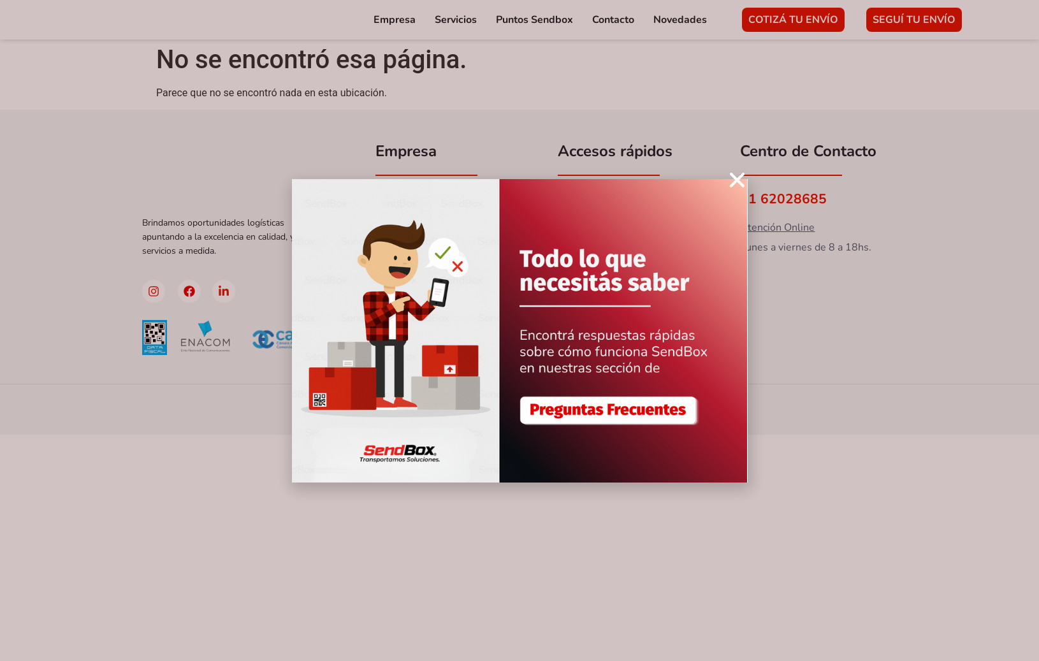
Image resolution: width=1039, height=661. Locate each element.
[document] (519, 330)
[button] (737, 180)
